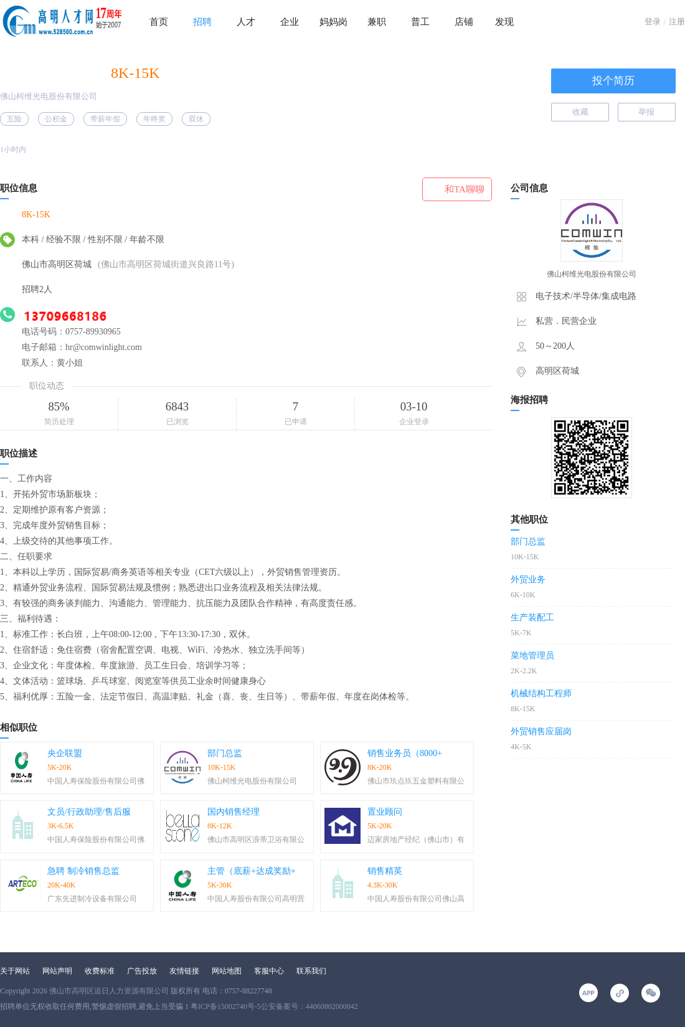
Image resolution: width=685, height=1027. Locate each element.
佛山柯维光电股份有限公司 (48, 96)
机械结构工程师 (541, 693)
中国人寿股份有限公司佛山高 (416, 898)
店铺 (464, 22)
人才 (246, 22)
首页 (158, 22)
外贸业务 (528, 579)
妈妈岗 (333, 22)
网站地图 (227, 971)
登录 (653, 21)
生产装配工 (532, 617)
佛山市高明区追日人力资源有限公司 (109, 991)
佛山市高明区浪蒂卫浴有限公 (256, 839)
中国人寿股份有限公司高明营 (256, 898)
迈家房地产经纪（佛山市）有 (416, 839)
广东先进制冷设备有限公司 (92, 898)
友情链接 (184, 971)
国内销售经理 (233, 811)
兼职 (376, 22)
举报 (646, 111)
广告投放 (142, 971)
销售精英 (384, 871)
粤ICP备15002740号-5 (226, 1006)
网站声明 (57, 971)
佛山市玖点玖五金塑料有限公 (416, 781)
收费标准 (100, 971)
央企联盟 (64, 753)
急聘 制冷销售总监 (83, 871)
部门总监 (224, 753)
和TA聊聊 (464, 189)
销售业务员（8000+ (404, 753)
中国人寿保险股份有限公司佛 (95, 781)
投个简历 (613, 81)
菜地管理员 (532, 655)
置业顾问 (384, 811)
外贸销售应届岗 (541, 731)
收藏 (580, 111)
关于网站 (15, 971)
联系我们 (311, 971)
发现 (504, 22)
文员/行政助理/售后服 (89, 811)
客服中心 (269, 971)
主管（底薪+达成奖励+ (251, 871)
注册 (677, 21)
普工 (420, 22)
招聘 (202, 22)
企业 (289, 22)
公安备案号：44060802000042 (309, 1006)
